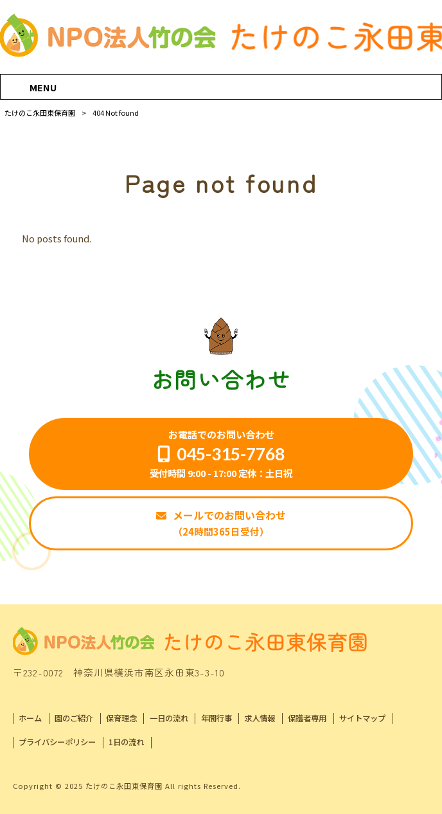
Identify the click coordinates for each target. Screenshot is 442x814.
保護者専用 (307, 718)
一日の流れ (169, 718)
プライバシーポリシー (57, 742)
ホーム (30, 718)
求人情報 (259, 718)
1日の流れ (126, 742)
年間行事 (216, 718)
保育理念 (121, 718)
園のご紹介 (74, 718)
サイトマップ (362, 718)
